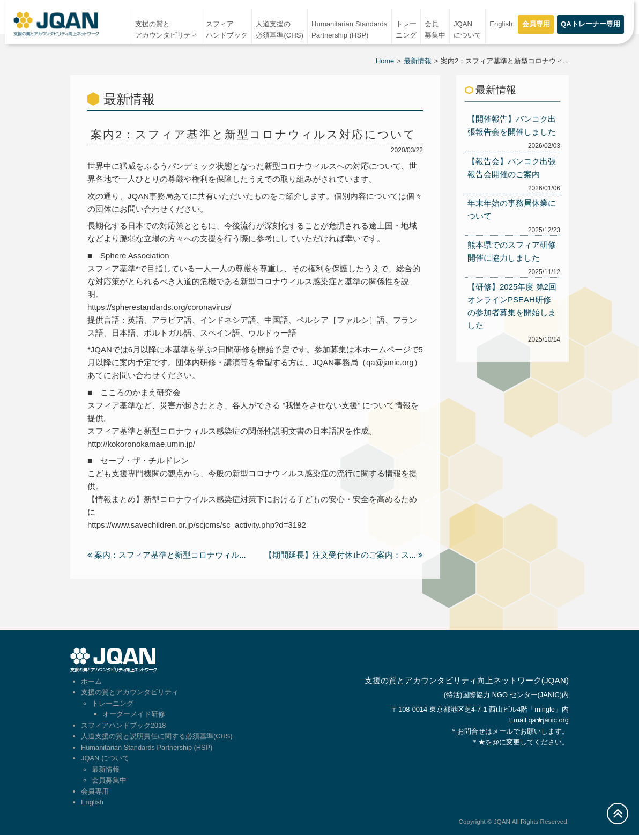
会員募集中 (435, 29)
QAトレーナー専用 (590, 24)
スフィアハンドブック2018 (123, 725)
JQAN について (467, 29)
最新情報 (418, 61)
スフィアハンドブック (227, 29)
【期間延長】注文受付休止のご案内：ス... (343, 554)
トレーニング (406, 29)
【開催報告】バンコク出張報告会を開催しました (511, 125)
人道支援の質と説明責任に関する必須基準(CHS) (157, 736)
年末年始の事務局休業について (511, 209)
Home (385, 61)
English (500, 24)
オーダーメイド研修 (133, 714)
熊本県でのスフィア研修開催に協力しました (511, 251)
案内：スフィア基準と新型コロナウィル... (166, 554)
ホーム (91, 681)
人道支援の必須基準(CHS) (279, 29)
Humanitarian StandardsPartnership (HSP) (349, 29)
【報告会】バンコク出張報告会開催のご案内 (511, 168)
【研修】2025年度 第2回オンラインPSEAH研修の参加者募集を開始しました (511, 306)
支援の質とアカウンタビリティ (166, 29)
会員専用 (536, 24)
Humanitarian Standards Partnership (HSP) (146, 747)
